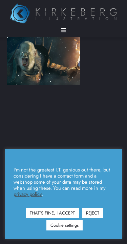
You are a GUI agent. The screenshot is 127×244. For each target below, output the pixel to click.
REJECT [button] (92, 213)
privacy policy (28, 194)
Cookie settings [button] (64, 225)
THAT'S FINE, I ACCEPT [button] (52, 213)
